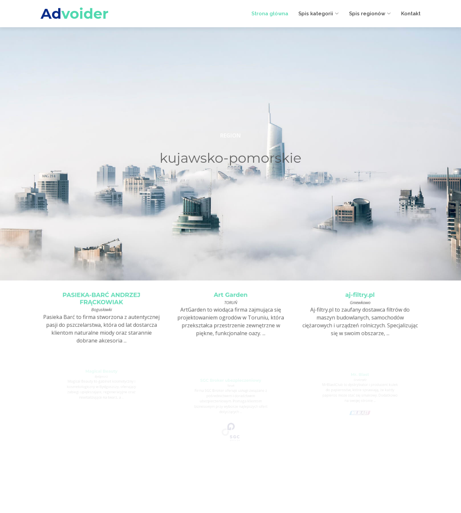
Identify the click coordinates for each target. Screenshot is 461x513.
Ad (75, 13)
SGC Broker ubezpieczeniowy (230, 382)
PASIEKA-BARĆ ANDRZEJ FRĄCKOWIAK (101, 299)
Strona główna (269, 14)
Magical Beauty (101, 372)
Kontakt (411, 14)
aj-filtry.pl (360, 295)
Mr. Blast (359, 375)
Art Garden (231, 295)
